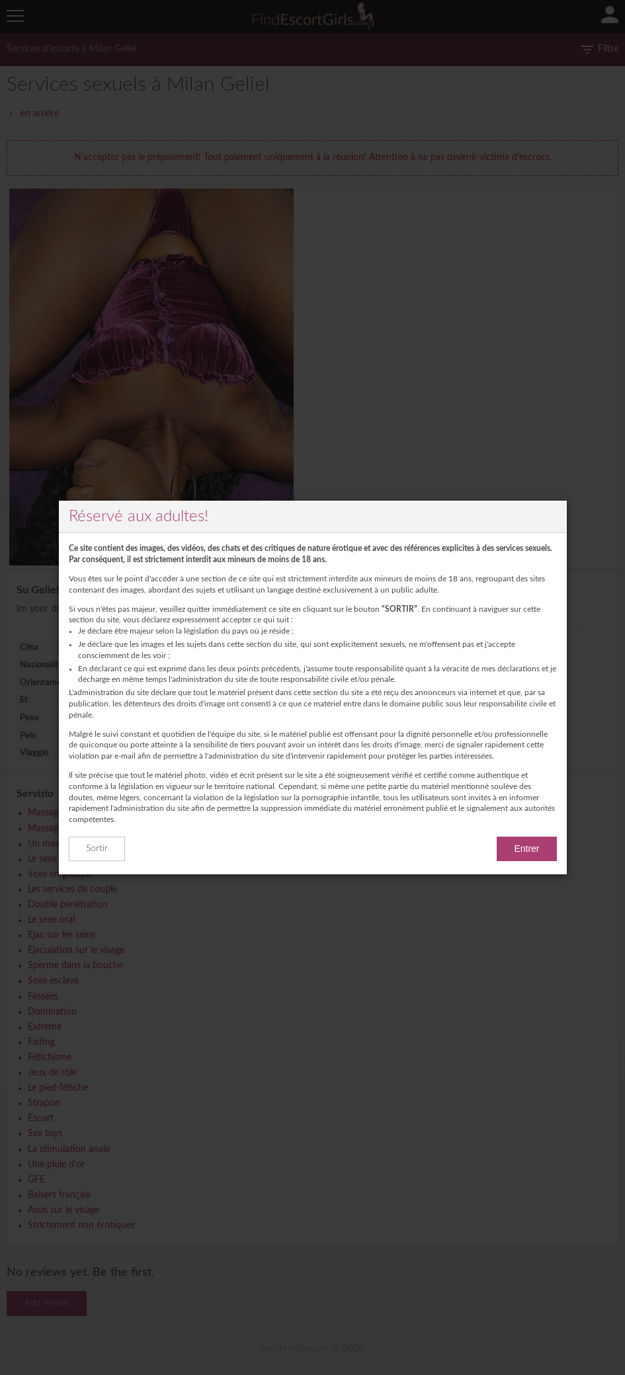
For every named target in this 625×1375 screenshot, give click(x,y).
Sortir (97, 848)
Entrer (526, 848)
